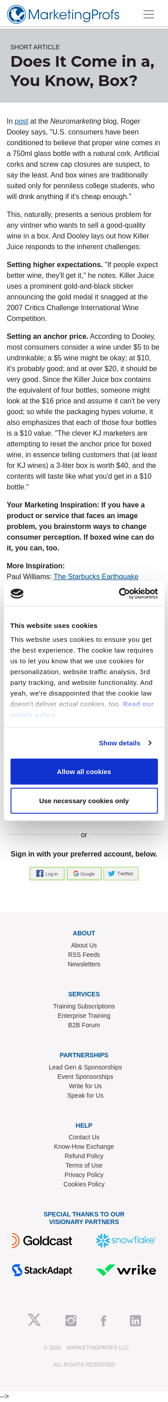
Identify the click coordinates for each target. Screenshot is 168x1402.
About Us (84, 945)
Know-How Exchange (84, 1146)
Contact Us (84, 1137)
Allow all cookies (84, 771)
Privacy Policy (84, 1174)
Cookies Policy (84, 1184)
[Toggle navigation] (149, 14)
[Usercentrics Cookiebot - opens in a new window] (120, 594)
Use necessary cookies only (84, 801)
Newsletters (84, 964)
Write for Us (85, 1086)
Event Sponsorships (85, 1076)
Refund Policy (84, 1156)
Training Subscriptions (84, 1006)
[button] (48, 873)
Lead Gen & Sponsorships (85, 1067)
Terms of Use (83, 1165)
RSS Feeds (84, 954)
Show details (120, 743)
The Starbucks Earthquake (96, 576)
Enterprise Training (84, 1015)
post (21, 121)
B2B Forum (84, 1025)
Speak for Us (85, 1095)
